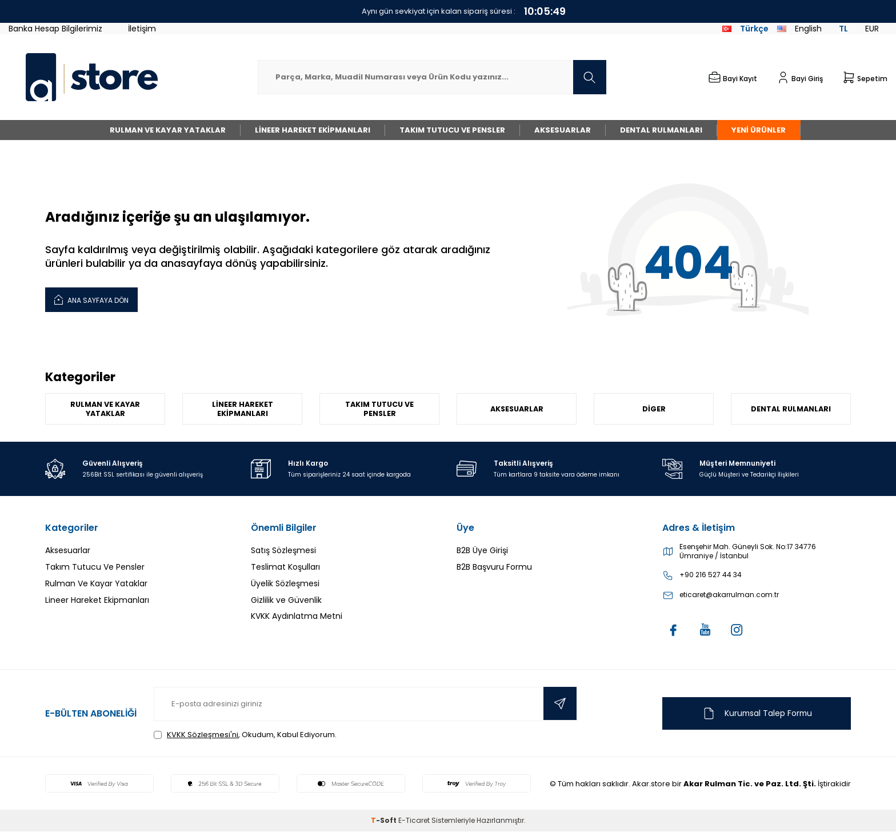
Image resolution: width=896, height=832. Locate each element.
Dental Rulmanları (661, 130)
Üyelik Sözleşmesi (285, 584)
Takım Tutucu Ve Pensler (452, 130)
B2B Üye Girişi (482, 551)
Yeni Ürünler (758, 130)
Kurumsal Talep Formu (757, 713)
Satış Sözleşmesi (283, 551)
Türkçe (745, 28)
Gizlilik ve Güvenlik (286, 600)
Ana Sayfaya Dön (91, 299)
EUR (872, 28)
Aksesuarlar (562, 130)
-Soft (384, 821)
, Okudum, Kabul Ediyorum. (245, 735)
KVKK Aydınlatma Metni (296, 616)
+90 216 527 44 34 (710, 575)
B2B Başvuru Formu (494, 567)
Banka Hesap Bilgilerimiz (55, 28)
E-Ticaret (414, 821)
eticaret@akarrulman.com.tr (729, 595)
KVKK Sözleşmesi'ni (202, 735)
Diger (654, 408)
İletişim (142, 28)
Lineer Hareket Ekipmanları (312, 130)
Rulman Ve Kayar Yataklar (168, 130)
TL (843, 28)
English (799, 28)
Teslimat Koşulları (285, 567)
